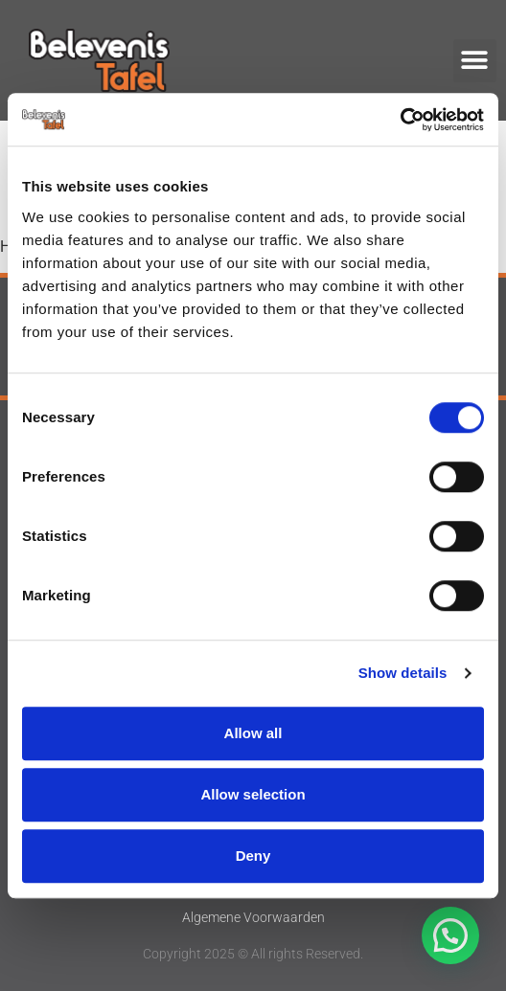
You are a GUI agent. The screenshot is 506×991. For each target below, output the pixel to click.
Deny (253, 855)
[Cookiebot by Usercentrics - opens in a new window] (400, 119)
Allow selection (252, 794)
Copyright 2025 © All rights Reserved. (253, 953)
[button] (474, 60)
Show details (403, 672)
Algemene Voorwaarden (253, 917)
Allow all (253, 733)
